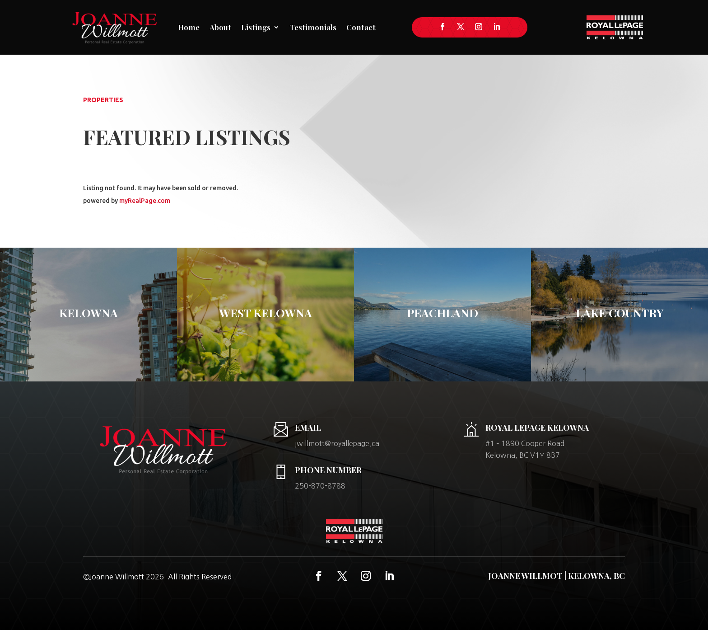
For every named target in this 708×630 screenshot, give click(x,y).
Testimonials (312, 27)
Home (189, 27)
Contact (361, 27)
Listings (255, 27)
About (220, 27)
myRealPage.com (144, 200)
